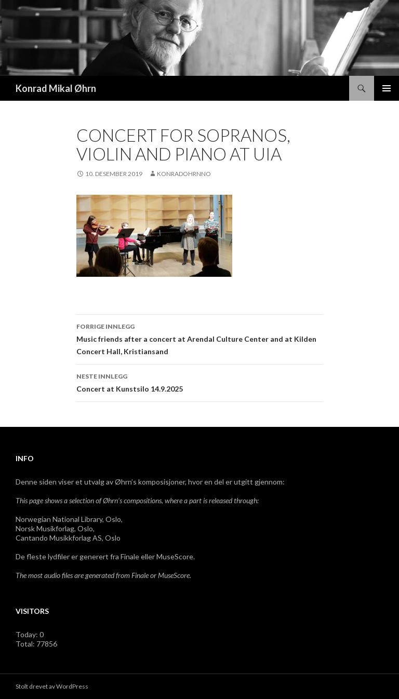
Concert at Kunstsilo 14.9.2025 (199, 381)
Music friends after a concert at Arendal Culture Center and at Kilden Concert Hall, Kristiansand (199, 338)
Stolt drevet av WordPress (52, 686)
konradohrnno (184, 174)
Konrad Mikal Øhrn (56, 88)
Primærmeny (386, 88)
